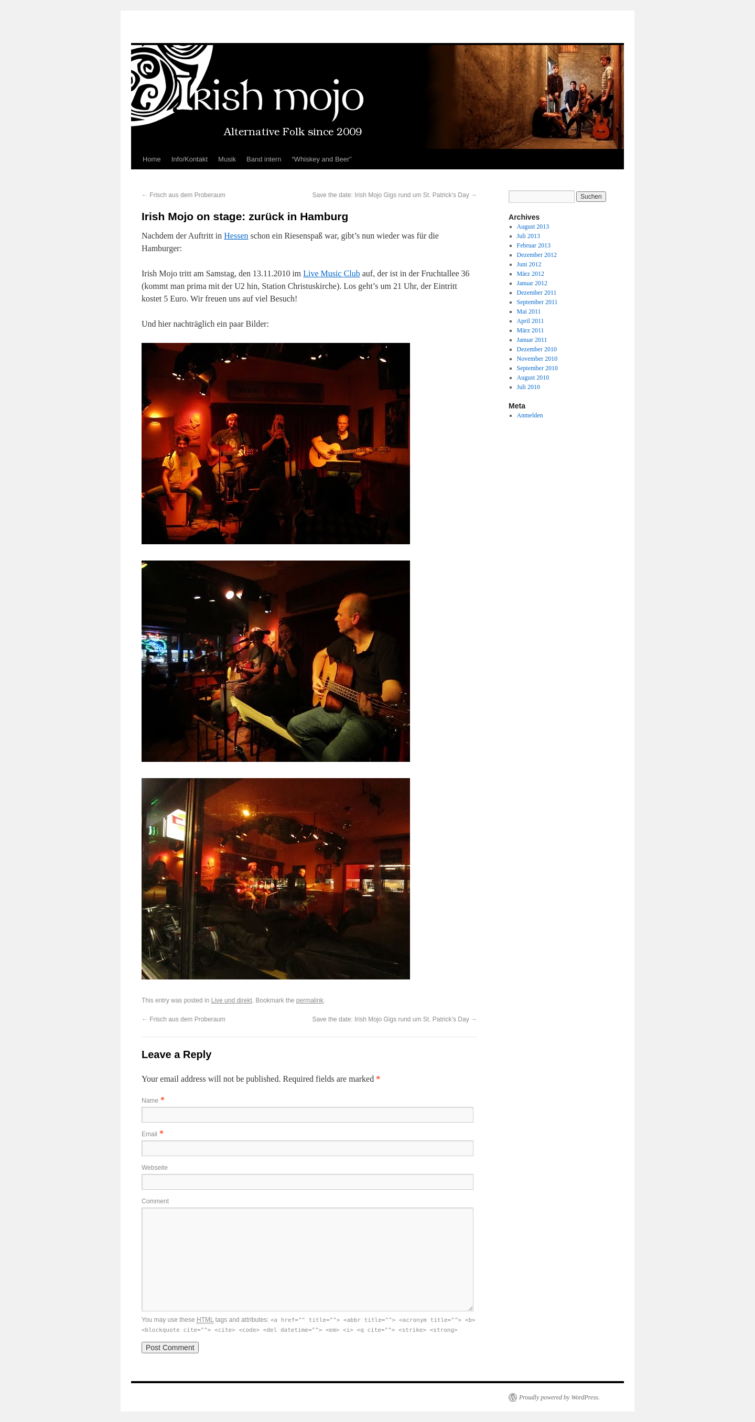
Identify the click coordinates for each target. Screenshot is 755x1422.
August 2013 (533, 226)
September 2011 (537, 302)
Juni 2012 (529, 264)
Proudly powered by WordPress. (559, 1397)
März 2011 (530, 330)
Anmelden (530, 415)
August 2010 (533, 377)
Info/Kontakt (189, 159)
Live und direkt (231, 1000)
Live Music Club (331, 273)
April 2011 (530, 321)
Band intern (264, 159)
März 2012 (530, 273)
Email (149, 1134)
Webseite (155, 1167)
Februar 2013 (534, 245)
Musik (227, 159)
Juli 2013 (528, 236)
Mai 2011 (529, 311)
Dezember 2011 (537, 292)
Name (150, 1100)
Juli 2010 (528, 387)
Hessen (236, 235)
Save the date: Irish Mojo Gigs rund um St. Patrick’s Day (394, 195)
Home (152, 159)
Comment (155, 1201)
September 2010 (537, 368)
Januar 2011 (532, 339)
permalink (309, 1000)
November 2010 (537, 358)
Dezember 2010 (537, 349)
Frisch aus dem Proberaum (183, 195)
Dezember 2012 (537, 254)
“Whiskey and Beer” (322, 159)
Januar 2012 (532, 283)
